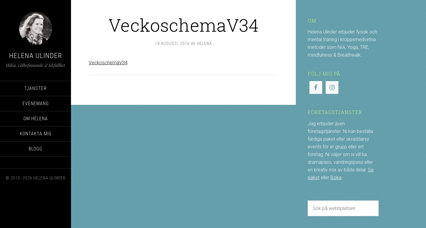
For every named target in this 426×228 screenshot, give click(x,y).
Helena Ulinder (35, 56)
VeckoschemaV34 (108, 62)
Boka (335, 177)
